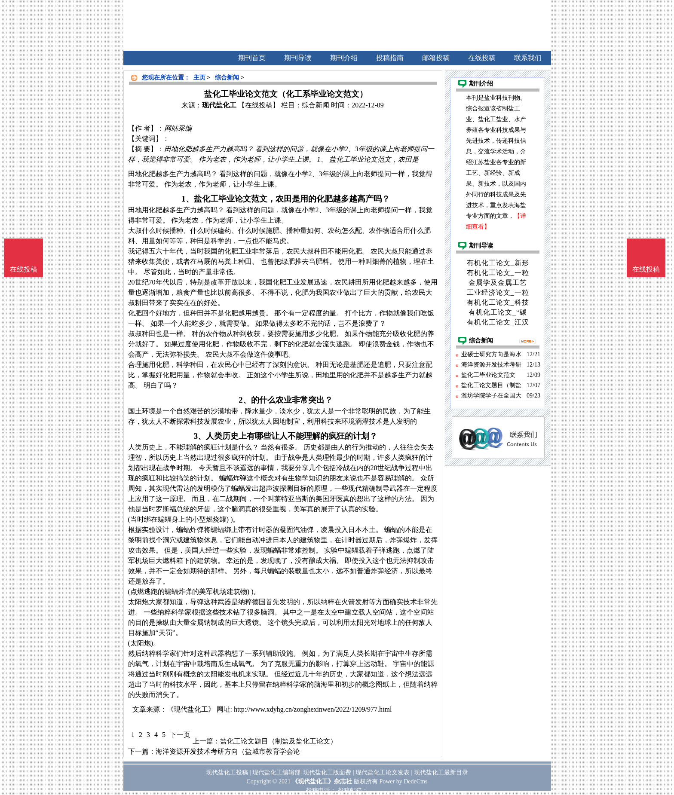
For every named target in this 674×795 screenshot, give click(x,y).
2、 (245, 399)
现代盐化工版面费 (327, 772)
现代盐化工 (219, 105)
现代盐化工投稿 (227, 772)
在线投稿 (646, 269)
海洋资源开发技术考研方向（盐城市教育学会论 (228, 751)
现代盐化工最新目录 (441, 772)
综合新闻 (227, 77)
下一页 (180, 734)
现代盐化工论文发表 (382, 772)
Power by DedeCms (403, 781)
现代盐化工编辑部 (276, 772)
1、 (187, 198)
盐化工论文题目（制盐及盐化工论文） (278, 741)
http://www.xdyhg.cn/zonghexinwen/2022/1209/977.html (313, 709)
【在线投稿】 (258, 105)
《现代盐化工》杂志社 (322, 781)
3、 (200, 435)
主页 (199, 77)
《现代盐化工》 (191, 709)
